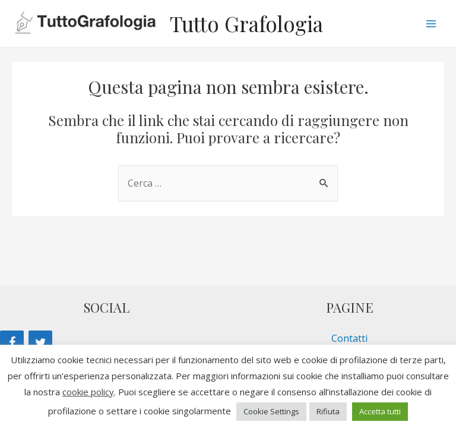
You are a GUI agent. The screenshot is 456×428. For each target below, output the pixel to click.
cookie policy (88, 392)
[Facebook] (12, 343)
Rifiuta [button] (328, 411)
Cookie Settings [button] (271, 411)
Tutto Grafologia (246, 23)
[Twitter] (40, 343)
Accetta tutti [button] (380, 411)
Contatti (349, 338)
